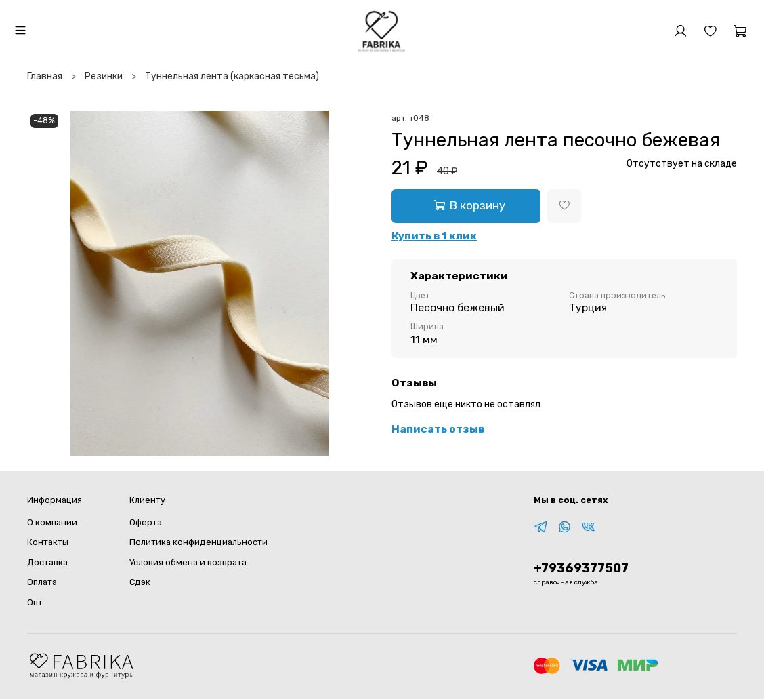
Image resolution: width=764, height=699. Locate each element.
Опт (35, 602)
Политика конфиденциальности (198, 542)
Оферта (145, 522)
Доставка (47, 562)
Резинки (104, 76)
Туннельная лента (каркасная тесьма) (232, 76)
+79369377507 (581, 568)
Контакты (47, 542)
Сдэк (139, 582)
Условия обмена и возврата (188, 562)
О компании (52, 522)
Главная (44, 76)
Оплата (42, 582)
